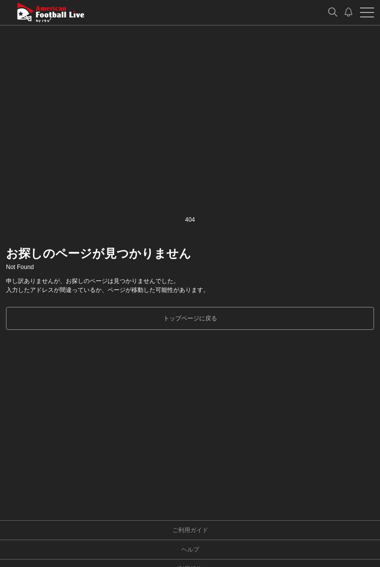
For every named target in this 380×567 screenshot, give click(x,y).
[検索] (332, 12)
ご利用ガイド (190, 530)
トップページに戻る (190, 318)
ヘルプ (190, 549)
